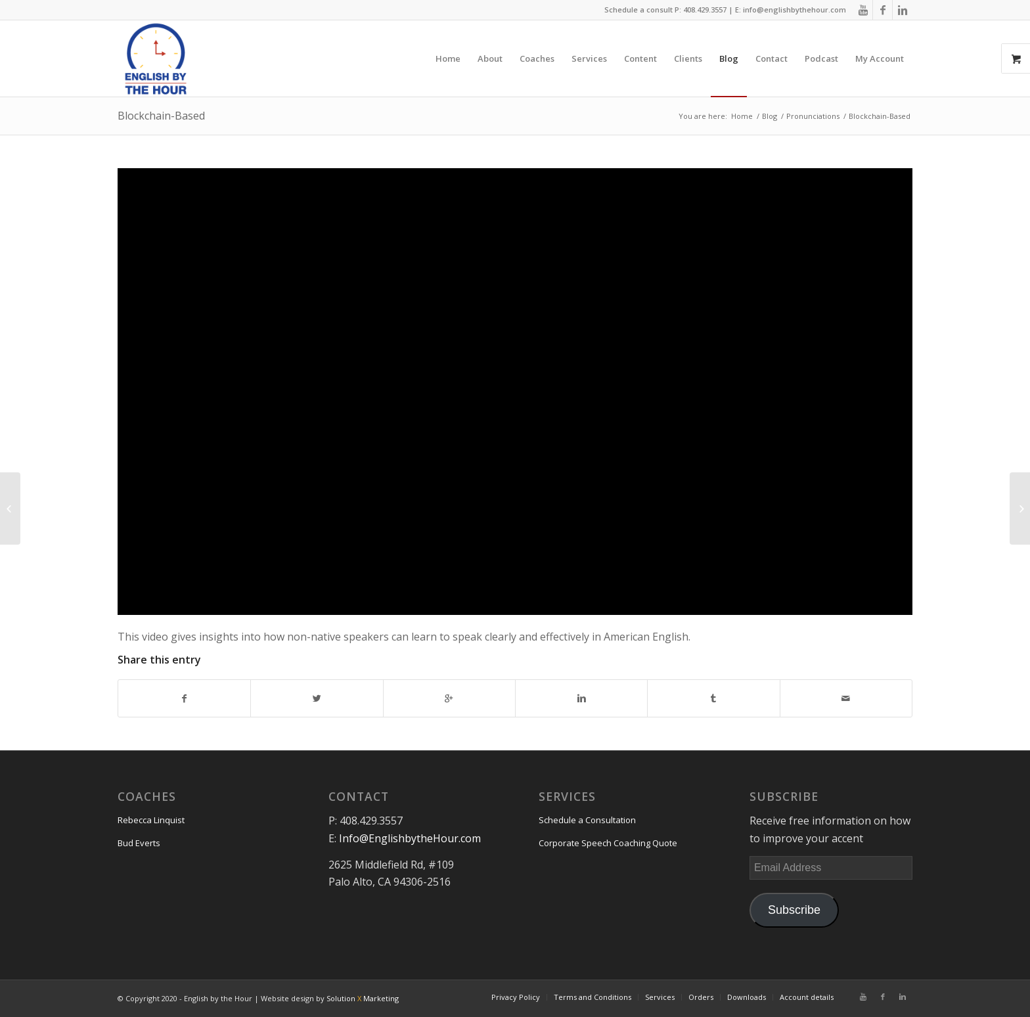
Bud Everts (139, 843)
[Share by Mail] (846, 698)
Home (742, 116)
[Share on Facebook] (184, 698)
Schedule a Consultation (587, 820)
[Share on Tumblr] (713, 698)
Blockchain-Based (161, 115)
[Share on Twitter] (316, 698)
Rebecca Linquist (151, 820)
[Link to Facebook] (882, 10)
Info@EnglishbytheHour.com (410, 838)
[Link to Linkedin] (902, 10)
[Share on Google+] (449, 698)
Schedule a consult (638, 9)
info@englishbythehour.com (794, 9)
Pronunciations (813, 116)
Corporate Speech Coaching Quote (608, 843)
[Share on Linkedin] (581, 698)
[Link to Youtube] (862, 10)
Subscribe (794, 909)
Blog (769, 116)
